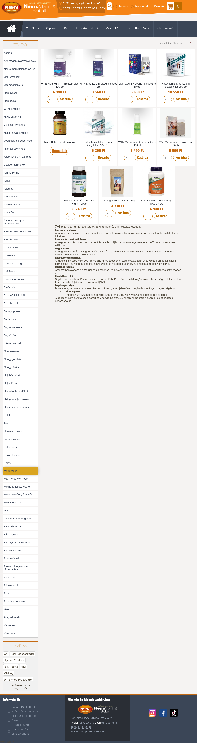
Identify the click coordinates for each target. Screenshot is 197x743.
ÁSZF (15, 720)
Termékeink (32, 28)
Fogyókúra (10, 335)
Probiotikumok (12, 550)
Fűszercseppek (13, 343)
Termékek (21, 44)
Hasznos (123, 6)
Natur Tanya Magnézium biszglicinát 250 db (176, 85)
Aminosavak (11, 196)
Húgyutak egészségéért (17, 407)
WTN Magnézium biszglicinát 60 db (98, 85)
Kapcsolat (141, 6)
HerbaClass (11, 92)
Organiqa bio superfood (18, 140)
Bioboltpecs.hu (81, 727)
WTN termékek (12, 108)
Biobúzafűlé (11, 239)
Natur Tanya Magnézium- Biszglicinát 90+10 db (98, 144)
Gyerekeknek (11, 351)
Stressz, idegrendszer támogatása (16, 568)
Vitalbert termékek (14, 164)
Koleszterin (10, 447)
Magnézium (10, 470)
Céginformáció (21, 725)
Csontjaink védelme (15, 279)
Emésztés (9, 287)
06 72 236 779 (72, 8)
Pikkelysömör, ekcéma (17, 542)
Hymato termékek (14, 148)
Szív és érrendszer (15, 601)
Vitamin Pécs (113, 28)
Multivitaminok (12, 502)
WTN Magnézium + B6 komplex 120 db (59, 85)
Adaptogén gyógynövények (20, 60)
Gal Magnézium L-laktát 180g (118, 200)
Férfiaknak (10, 319)
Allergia (8, 188)
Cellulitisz (9, 255)
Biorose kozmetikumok (17, 231)
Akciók (8, 52)
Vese (6, 609)
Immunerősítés (12, 439)
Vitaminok (9, 633)
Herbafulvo (10, 100)
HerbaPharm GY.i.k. (139, 28)
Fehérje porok (12, 311)
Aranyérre (9, 212)
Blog (66, 28)
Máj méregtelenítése (16, 478)
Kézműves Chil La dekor (18, 156)
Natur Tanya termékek (16, 132)
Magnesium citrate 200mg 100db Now (156, 202)
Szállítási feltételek (25, 711)
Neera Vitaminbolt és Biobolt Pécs (28, 5)
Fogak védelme (13, 327)
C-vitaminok (11, 247)
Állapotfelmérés (165, 28)
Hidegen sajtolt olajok (16, 399)
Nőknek (8, 510)
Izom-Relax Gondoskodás (59, 142)
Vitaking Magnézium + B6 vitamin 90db (79, 202)
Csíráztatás (10, 271)
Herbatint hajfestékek (16, 391)
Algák (7, 180)
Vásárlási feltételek (25, 707)
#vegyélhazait (12, 617)
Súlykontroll (11, 585)
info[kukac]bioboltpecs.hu (88, 731)
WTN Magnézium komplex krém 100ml (137, 144)
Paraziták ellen (12, 526)
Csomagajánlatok (14, 84)
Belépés (159, 6)
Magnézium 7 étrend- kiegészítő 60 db (137, 85)
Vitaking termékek (14, 124)
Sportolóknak (12, 558)
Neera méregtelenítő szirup (19, 68)
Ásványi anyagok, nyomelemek (14, 222)
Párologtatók (11, 534)
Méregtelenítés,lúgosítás (18, 494)
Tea (6, 423)
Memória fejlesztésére (17, 486)
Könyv (7, 462)
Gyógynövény (12, 367)
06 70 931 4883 (94, 8)
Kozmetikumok (12, 455)
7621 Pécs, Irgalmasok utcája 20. (92, 718)
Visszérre (9, 625)
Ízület (7, 415)
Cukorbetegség (13, 263)
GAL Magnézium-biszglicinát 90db (176, 144)
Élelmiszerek (11, 303)
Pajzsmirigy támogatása (18, 518)
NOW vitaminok (13, 116)
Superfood (10, 577)
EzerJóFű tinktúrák (15, 295)
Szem (7, 593)
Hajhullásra (10, 383)
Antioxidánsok (12, 204)
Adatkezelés (20, 729)
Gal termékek (12, 76)
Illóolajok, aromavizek (16, 431)
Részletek (59, 150)
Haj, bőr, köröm (13, 375)
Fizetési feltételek (24, 716)
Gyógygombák (12, 359)
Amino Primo (11, 172)
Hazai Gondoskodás (87, 28)
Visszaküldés (20, 734)
